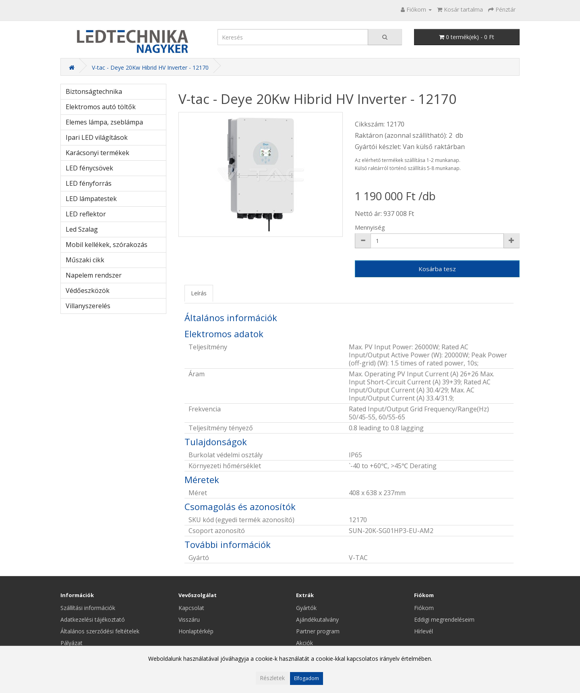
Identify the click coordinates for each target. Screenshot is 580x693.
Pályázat (71, 643)
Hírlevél (423, 631)
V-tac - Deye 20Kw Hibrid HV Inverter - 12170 (150, 67)
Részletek (272, 678)
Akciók (304, 643)
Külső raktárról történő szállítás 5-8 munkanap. (408, 168)
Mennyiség (370, 227)
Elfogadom (306, 678)
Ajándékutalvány (317, 619)
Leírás (199, 293)
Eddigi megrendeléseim (444, 619)
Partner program (318, 631)
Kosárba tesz (437, 269)
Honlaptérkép (195, 631)
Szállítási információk (87, 608)
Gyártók (306, 608)
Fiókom (424, 608)
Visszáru (189, 619)
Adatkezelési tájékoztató (92, 619)
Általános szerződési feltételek (99, 631)
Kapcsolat (191, 608)
